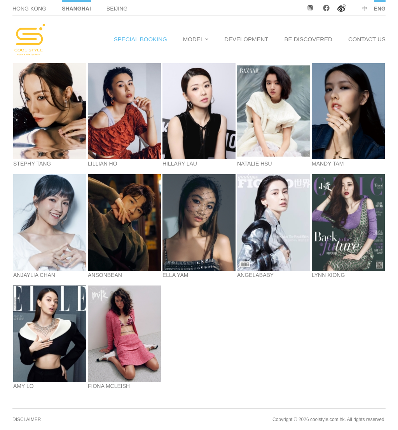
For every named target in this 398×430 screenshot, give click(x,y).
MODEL (193, 39)
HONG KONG (29, 8)
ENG (380, 8)
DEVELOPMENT (246, 39)
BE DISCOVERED (308, 39)
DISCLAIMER (26, 419)
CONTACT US (367, 39)
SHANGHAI (76, 8)
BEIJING (116, 8)
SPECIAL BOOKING (140, 39)
